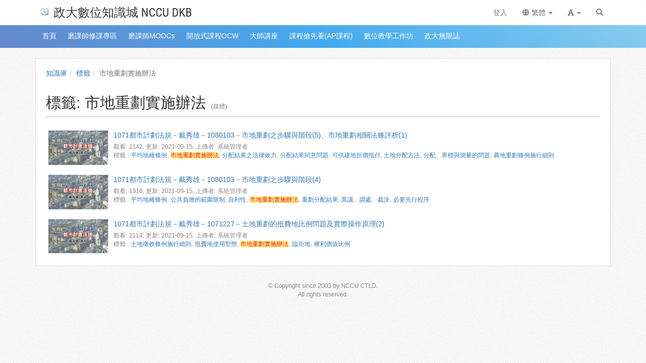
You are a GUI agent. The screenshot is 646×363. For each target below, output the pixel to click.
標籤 (83, 73)
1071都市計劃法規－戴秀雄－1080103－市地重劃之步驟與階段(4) (217, 179)
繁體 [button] (537, 13)
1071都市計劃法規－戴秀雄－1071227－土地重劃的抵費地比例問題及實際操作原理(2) (249, 224)
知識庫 (56, 73)
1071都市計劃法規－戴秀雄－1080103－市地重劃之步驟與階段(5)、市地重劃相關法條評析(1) (260, 135)
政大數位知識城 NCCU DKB (115, 12)
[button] (574, 12)
